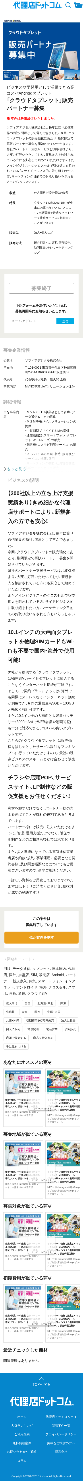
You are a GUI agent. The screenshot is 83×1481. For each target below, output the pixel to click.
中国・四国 (53, 1012)
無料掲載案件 (22, 1443)
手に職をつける (16, 1046)
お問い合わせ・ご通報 (22, 1452)
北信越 (10, 1012)
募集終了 (41, 288)
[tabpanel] (41, 44)
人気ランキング (22, 1425)
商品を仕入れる (43, 1037)
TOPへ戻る (41, 1384)
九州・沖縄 (12, 1020)
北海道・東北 (45, 1003)
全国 (27, 1003)
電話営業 (52, 1029)
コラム (22, 1460)
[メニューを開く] (7, 5)
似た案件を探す (41, 937)
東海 (24, 1012)
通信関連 (33, 1029)
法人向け (11, 1003)
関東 (63, 1003)
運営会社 (61, 1452)
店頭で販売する (16, 1037)
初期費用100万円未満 (40, 1020)
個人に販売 (13, 1029)
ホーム (22, 1417)
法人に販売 (68, 1020)
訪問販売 (70, 1029)
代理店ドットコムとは (61, 1417)
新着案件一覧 (61, 1425)
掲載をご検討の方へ (61, 1443)
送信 (65, 321)
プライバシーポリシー (61, 1434)
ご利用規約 (22, 1434)
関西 (37, 1012)
